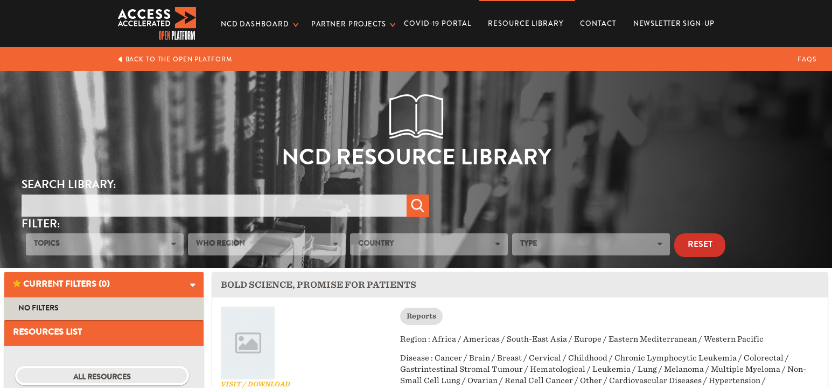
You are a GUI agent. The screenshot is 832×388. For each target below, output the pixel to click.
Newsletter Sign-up (674, 23)
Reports (421, 316)
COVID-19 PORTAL (437, 23)
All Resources (102, 378)
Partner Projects (348, 24)
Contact (598, 23)
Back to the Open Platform (174, 59)
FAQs (807, 59)
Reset (700, 245)
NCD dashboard (255, 24)
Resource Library (525, 20)
